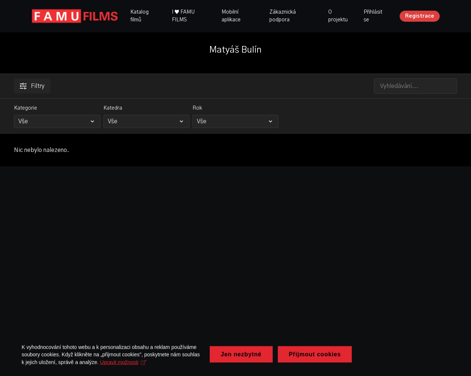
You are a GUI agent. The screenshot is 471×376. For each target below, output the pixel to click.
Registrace (419, 16)
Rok (197, 108)
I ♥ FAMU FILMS (183, 16)
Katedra (112, 108)
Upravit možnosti (228, 361)
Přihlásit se (373, 16)
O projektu (338, 16)
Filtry (32, 86)
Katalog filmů (139, 16)
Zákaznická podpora (282, 16)
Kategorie (25, 108)
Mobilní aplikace (231, 16)
